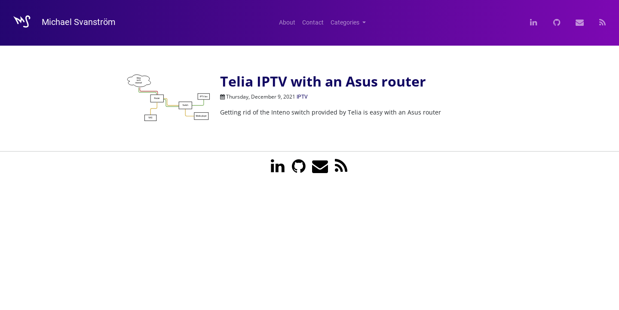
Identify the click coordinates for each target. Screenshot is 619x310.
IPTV (302, 97)
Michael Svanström (60, 23)
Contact (313, 22)
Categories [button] (346, 22)
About (287, 22)
